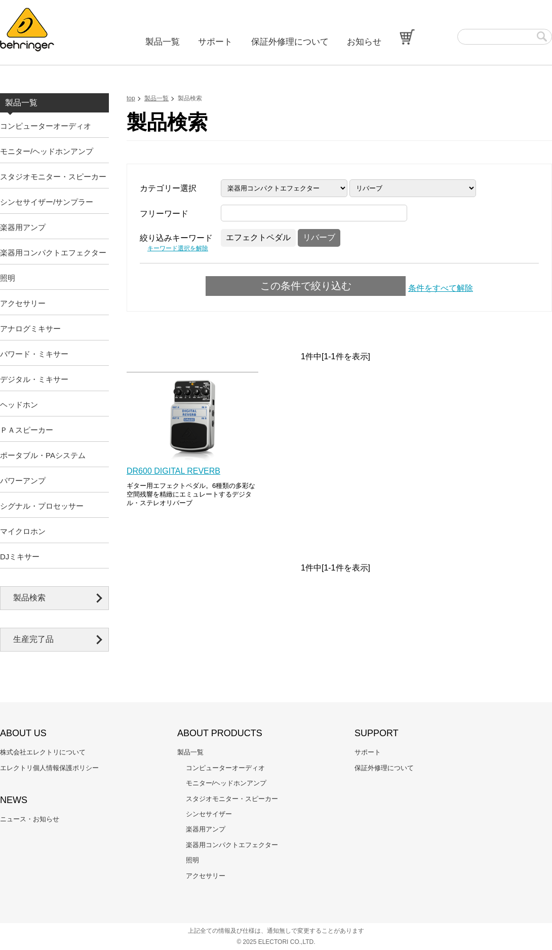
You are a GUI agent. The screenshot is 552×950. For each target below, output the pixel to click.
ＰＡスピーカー (26, 430)
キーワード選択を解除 (177, 248)
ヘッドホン (19, 404)
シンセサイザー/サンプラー (46, 202)
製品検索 (29, 597)
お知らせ (364, 42)
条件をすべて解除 (440, 288)
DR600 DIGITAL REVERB (173, 471)
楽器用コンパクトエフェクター (53, 252)
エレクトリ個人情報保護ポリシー (49, 768)
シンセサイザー (209, 814)
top (131, 98)
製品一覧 (162, 42)
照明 (7, 278)
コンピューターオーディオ (45, 126)
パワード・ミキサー (34, 354)
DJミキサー (20, 556)
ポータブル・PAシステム (43, 455)
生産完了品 (33, 639)
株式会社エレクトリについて (43, 752)
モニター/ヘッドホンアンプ (46, 151)
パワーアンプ (23, 480)
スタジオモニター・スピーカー (53, 176)
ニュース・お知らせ (29, 819)
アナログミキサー (30, 328)
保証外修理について (290, 42)
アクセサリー (23, 303)
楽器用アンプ (23, 227)
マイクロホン (23, 531)
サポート (215, 42)
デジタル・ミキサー (34, 379)
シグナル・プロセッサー (42, 506)
